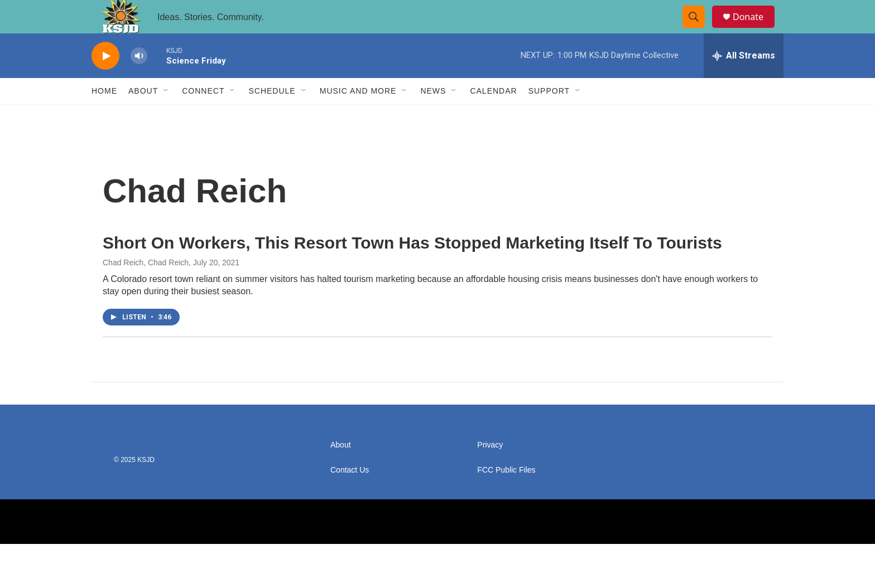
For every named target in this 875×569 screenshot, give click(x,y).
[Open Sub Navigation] (166, 115)
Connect (203, 115)
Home (104, 115)
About (143, 115)
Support (549, 115)
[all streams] (743, 81)
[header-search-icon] (699, 29)
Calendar (493, 115)
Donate (755, 29)
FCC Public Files (506, 495)
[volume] (138, 81)
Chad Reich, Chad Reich (146, 287)
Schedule (271, 115)
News (433, 115)
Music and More (358, 115)
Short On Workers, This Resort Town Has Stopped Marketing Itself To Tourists (412, 268)
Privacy (490, 470)
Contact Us (349, 495)
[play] (105, 81)
